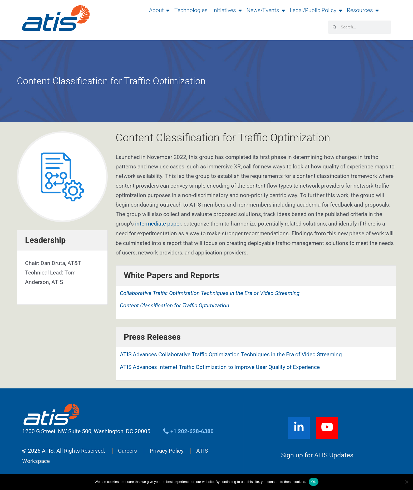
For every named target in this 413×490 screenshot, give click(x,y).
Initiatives (227, 10)
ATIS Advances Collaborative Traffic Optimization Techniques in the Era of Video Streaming (231, 354)
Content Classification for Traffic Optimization (174, 305)
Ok (313, 482)
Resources (363, 10)
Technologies (191, 10)
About (159, 10)
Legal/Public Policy (316, 10)
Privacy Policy (167, 451)
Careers (127, 451)
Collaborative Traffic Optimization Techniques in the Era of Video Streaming (209, 293)
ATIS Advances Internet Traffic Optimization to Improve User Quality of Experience (220, 367)
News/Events (266, 10)
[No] (406, 481)
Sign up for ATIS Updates (317, 455)
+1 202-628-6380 (188, 431)
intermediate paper (158, 224)
